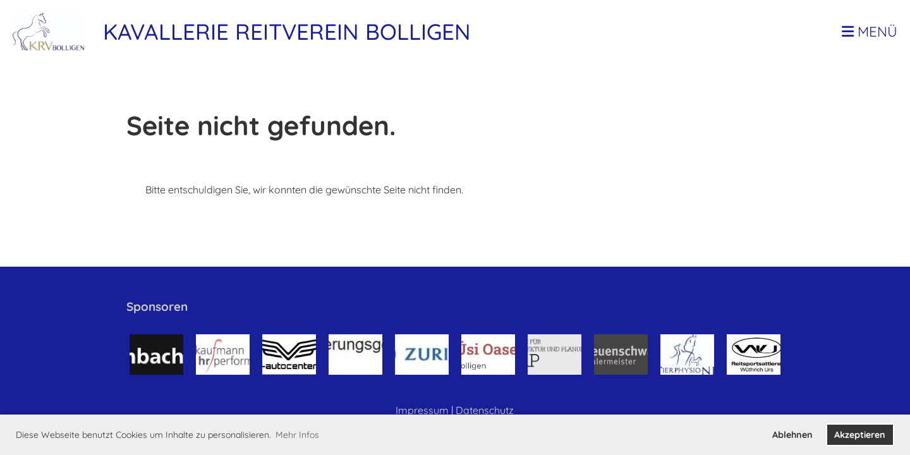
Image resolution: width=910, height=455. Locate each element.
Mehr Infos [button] (297, 434)
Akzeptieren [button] (859, 434)
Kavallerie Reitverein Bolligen (287, 32)
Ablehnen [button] (792, 434)
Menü (869, 31)
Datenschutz (485, 410)
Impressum (422, 410)
